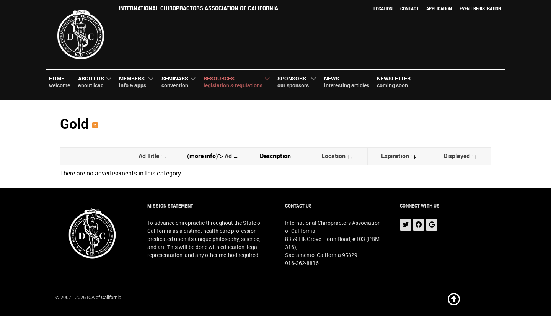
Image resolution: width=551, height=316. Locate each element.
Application (439, 8)
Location (383, 8)
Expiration (398, 156)
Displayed (459, 156)
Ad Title (152, 156)
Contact (409, 8)
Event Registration (480, 8)
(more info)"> (216, 156)
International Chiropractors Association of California (198, 8)
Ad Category (242, 156)
